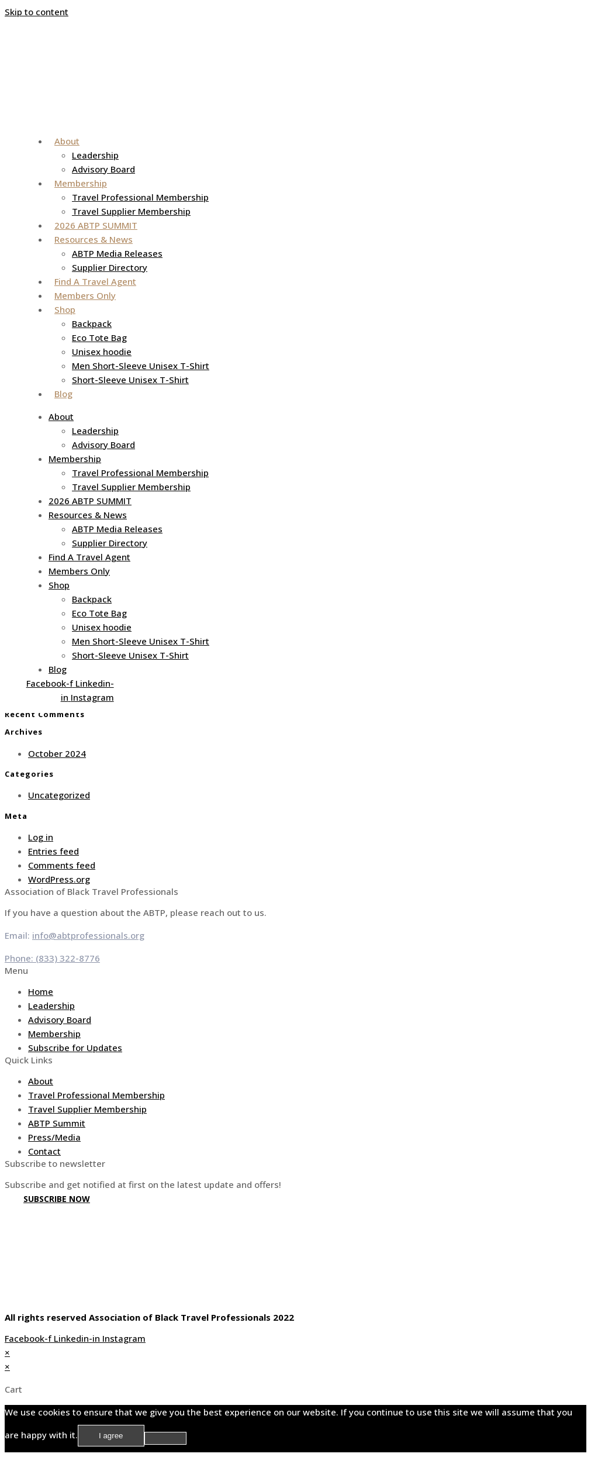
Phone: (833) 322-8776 (52, 958)
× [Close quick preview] (7, 1352)
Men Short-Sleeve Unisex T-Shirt (140, 365)
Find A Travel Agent (95, 281)
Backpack (92, 323)
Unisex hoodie (102, 351)
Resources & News (93, 239)
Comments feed (61, 865)
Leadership (95, 155)
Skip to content (36, 12)
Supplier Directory (109, 267)
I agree (111, 1435)
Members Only (85, 295)
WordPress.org (59, 879)
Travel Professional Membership (140, 197)
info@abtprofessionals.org (88, 935)
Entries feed (53, 851)
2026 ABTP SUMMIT (95, 225)
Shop (64, 309)
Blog (63, 393)
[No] (165, 1438)
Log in (40, 837)
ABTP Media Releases (117, 253)
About (67, 141)
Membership (80, 183)
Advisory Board (103, 169)
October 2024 (57, 753)
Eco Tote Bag (99, 337)
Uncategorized (59, 795)
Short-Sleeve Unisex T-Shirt (130, 379)
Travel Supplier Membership (131, 211)
